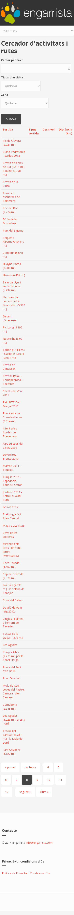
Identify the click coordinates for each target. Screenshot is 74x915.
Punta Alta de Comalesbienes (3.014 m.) (12, 417)
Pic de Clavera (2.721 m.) (12, 142)
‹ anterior (30, 767)
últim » (44, 792)
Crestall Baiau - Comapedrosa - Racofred (13, 380)
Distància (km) (65, 131)
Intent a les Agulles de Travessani (10, 432)
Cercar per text (12, 60)
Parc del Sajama (13, 230)
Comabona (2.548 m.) (10, 706)
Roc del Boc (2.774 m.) (10, 210)
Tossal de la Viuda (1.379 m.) (13, 635)
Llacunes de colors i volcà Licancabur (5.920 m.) (14, 303)
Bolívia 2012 (10, 507)
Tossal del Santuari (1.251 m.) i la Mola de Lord (12, 736)
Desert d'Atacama (9, 318)
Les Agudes (10, 645)
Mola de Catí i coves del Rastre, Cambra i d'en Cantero (14, 691)
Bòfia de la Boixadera (10, 221)
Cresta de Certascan (9, 367)
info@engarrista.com (39, 842)
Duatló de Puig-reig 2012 (13, 609)
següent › (25, 792)
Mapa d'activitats (13, 525)
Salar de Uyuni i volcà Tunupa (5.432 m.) (12, 286)
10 (48, 780)
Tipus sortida (33, 131)
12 (6, 792)
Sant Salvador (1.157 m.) (11, 752)
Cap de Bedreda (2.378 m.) (13, 576)
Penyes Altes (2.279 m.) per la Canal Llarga (13, 656)
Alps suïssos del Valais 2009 (13, 445)
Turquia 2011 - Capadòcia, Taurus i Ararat (12, 481)
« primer (10, 767)
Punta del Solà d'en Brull (12, 669)
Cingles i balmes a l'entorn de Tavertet (13, 622)
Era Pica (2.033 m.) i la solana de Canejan (13, 589)
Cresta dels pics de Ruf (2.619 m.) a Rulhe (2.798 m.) (13, 169)
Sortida (8, 129)
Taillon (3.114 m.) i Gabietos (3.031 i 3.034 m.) (14, 354)
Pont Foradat (11, 678)
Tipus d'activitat (13, 77)
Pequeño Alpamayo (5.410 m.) (13, 241)
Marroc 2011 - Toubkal (12, 468)
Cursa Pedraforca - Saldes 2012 (14, 154)
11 (60, 780)
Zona (4, 95)
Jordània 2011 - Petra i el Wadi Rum (12, 496)
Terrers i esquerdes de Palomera (11, 197)
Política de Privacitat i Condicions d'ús (26, 873)
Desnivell (48, 129)
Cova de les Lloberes (10, 535)
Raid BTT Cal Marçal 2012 (11, 404)
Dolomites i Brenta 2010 (11, 456)
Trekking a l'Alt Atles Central (12, 516)
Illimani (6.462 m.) (14, 275)
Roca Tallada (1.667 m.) (11, 565)
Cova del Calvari (13, 600)
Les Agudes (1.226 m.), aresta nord (14, 719)
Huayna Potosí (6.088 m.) (12, 266)
